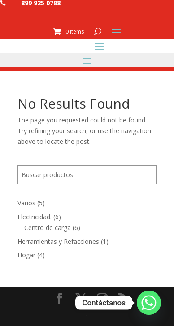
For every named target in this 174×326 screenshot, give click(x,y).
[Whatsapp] (149, 303)
